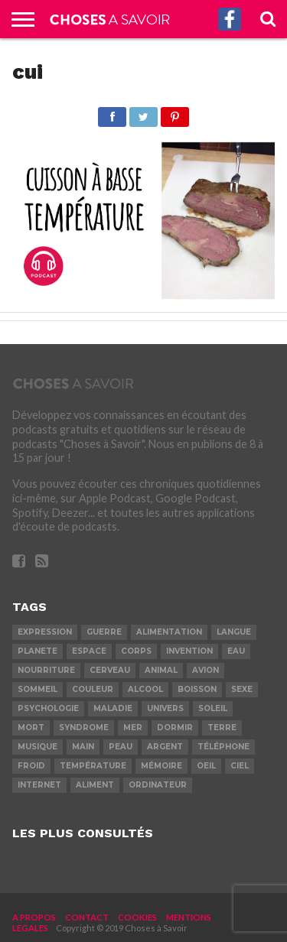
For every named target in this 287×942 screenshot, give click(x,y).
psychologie (48, 708)
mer (132, 727)
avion (205, 670)
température (93, 766)
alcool (145, 689)
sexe (242, 689)
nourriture (46, 670)
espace (89, 651)
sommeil (37, 689)
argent (165, 747)
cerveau (110, 670)
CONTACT (87, 917)
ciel (239, 766)
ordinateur (158, 785)
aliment (95, 785)
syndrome (84, 727)
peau (120, 747)
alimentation (169, 632)
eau (236, 651)
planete (37, 651)
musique (37, 747)
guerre (104, 632)
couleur (92, 689)
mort (31, 727)
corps (136, 651)
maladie (112, 708)
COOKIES (137, 917)
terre (221, 727)
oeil (206, 766)
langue (234, 632)
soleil (212, 708)
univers (165, 708)
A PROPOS (34, 917)
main (83, 747)
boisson (197, 689)
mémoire (161, 766)
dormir (175, 727)
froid (31, 766)
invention (189, 651)
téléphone (223, 747)
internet (39, 785)
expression (45, 632)
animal (161, 670)
